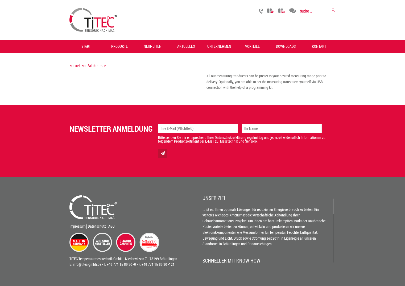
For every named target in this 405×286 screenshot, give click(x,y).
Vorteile (252, 46)
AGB (111, 226)
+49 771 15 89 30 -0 (121, 264)
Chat (292, 11)
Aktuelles (186, 46)
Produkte (119, 46)
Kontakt (319, 46)
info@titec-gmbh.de (87, 264)
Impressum (77, 226)
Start (86, 46)
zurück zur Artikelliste (87, 66)
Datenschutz (97, 226)
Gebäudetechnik (270, 11)
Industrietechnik (281, 11)
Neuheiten (153, 46)
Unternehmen (219, 46)
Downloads (286, 46)
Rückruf (261, 11)
